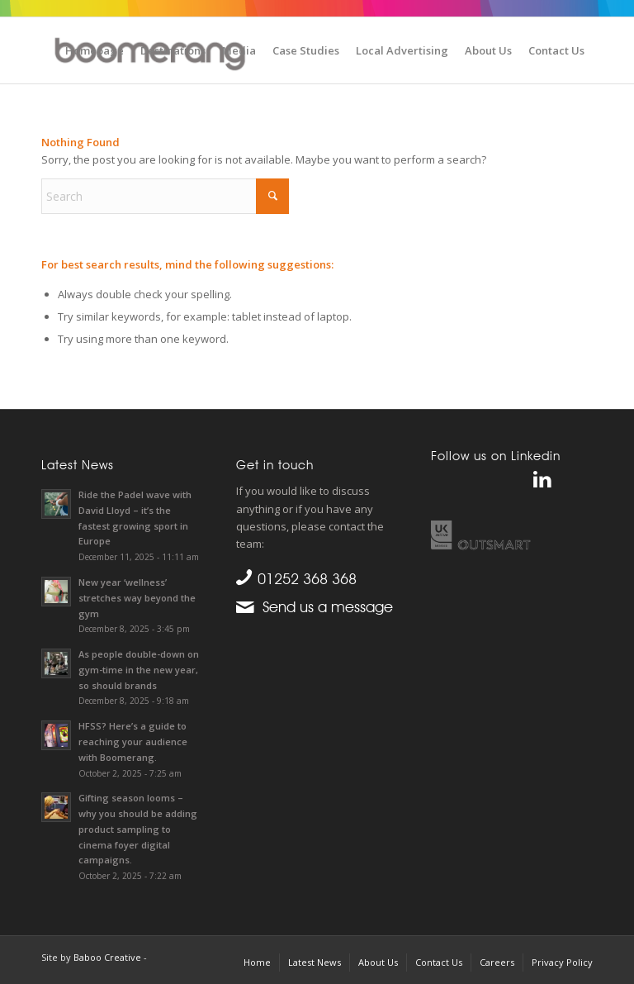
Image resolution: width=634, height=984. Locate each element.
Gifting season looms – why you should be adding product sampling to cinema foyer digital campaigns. (137, 828)
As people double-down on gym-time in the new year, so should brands (138, 670)
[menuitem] (94, 50)
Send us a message (323, 607)
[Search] (165, 196)
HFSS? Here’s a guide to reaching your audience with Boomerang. (132, 741)
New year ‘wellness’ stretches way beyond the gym (137, 598)
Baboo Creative (107, 957)
